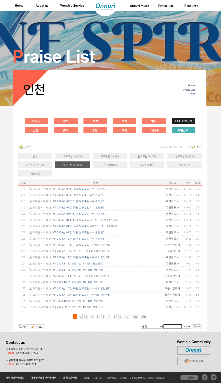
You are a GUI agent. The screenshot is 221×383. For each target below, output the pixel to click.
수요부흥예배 (147, 165)
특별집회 (35, 173)
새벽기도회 (184, 165)
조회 (197, 182)
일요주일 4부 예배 (72, 165)
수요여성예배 (110, 165)
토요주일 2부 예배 (110, 156)
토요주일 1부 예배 (72, 156)
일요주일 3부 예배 (35, 165)
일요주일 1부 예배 (147, 156)
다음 (134, 316)
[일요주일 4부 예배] (41, 188)
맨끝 (143, 316)
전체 (35, 156)
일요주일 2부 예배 (184, 156)
